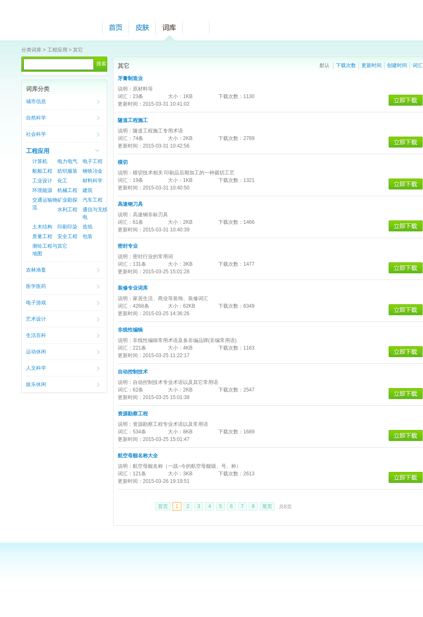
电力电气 (67, 161)
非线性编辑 (130, 330)
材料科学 (93, 181)
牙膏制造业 (130, 78)
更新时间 (371, 65)
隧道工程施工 (133, 120)
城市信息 (36, 101)
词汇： (125, 96)
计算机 (39, 161)
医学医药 (36, 286)
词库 (169, 27)
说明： (125, 89)
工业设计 (42, 181)
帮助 (196, 27)
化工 (62, 181)
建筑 (88, 190)
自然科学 (36, 118)
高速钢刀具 (130, 204)
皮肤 (142, 27)
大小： (175, 96)
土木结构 (42, 227)
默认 (325, 65)
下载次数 (346, 65)
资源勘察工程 (133, 414)
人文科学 (36, 368)
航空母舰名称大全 (138, 456)
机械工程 (67, 190)
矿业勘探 (67, 200)
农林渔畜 (36, 270)
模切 (123, 162)
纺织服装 (67, 171)
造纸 (88, 227)
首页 (115, 27)
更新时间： (130, 104)
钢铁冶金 (93, 171)
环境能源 (42, 190)
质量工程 (42, 236)
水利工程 (67, 210)
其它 (78, 50)
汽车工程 (93, 200)
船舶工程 (42, 171)
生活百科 (36, 335)
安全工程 (67, 236)
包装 (88, 236)
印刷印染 (67, 227)
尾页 (267, 506)
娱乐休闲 (36, 384)
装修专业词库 (133, 288)
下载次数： (230, 96)
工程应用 (57, 50)
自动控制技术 (133, 372)
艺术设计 (36, 319)
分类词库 (31, 50)
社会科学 (36, 134)
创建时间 (397, 65)
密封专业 (128, 246)
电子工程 (93, 161)
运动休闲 (36, 352)
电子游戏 (36, 303)
